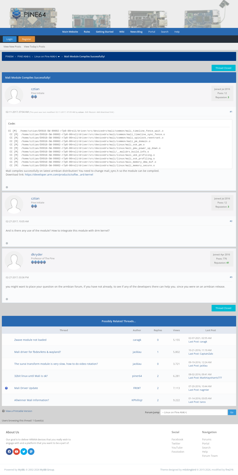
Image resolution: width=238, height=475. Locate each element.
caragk (137, 340)
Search (164, 31)
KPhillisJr (137, 400)
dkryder (37, 254)
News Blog (136, 31)
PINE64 (9, 56)
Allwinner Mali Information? (31, 400)
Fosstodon (178, 451)
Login (10, 39)
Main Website (70, 31)
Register (26, 39)
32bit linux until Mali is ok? (31, 376)
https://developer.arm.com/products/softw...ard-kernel (59, 174)
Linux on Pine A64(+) (45, 56)
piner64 (137, 376)
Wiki (121, 31)
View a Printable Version (19, 411)
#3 (231, 277)
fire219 (229, 469)
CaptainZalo (206, 353)
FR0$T (137, 388)
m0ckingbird (189, 469)
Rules (87, 31)
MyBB (21, 469)
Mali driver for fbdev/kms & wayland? (37, 352)
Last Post (194, 341)
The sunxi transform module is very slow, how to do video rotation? (56, 364)
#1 (231, 111)
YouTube (177, 447)
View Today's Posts (34, 46)
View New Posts (12, 46)
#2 (231, 221)
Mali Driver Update (26, 388)
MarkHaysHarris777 (211, 377)
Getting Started (104, 31)
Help (177, 31)
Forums (206, 439)
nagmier (204, 389)
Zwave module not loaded (30, 340)
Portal (151, 31)
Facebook (177, 439)
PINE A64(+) (23, 56)
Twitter (176, 443)
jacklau (137, 352)
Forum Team (210, 456)
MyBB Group (47, 469)
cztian (35, 89)
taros (203, 402)
